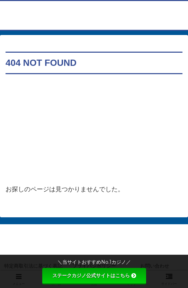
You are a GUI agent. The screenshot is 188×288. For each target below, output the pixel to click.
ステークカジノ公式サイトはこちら (94, 275)
